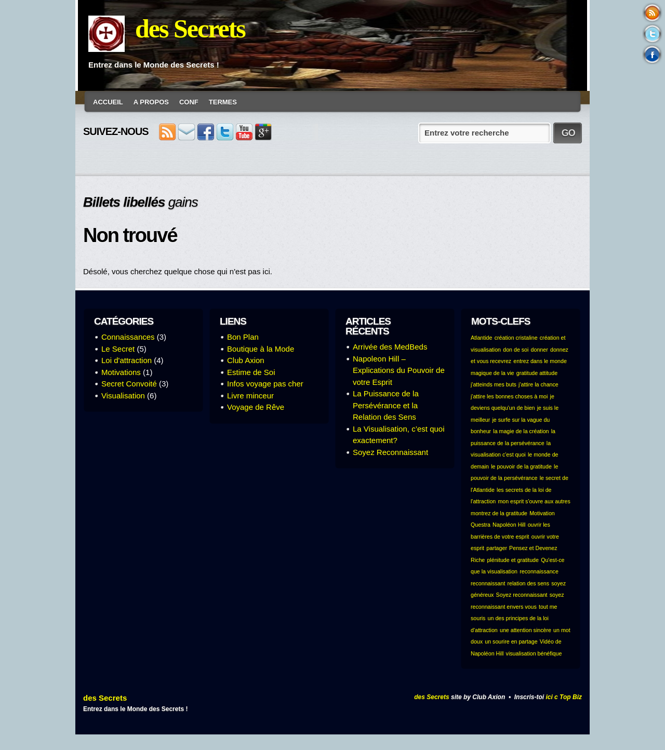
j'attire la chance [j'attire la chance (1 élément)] (538, 384)
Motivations (121, 372)
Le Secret (118, 348)
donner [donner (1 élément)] (539, 349)
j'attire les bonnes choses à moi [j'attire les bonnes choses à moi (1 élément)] (509, 396)
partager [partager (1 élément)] (496, 548)
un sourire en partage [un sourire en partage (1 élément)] (511, 641)
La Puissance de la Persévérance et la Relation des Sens (386, 405)
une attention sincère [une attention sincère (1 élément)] (525, 630)
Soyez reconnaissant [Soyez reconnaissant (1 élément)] (522, 595)
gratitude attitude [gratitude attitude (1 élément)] (536, 373)
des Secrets (190, 29)
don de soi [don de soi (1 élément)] (515, 349)
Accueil (108, 102)
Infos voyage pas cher (265, 383)
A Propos (151, 102)
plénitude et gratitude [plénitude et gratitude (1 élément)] (513, 560)
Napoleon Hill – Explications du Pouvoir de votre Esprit (399, 370)
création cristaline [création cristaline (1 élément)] (516, 337)
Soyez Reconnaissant (390, 452)
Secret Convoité (129, 383)
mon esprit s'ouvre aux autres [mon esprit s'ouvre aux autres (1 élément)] (534, 501)
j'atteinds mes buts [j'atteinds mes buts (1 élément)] (493, 384)
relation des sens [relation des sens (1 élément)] (529, 583)
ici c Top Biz (564, 697)
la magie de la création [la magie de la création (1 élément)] (521, 431)
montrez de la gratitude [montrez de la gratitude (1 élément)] (499, 513)
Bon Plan (243, 336)
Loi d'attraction (126, 360)
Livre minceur (250, 395)
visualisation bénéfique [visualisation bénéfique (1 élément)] (534, 653)
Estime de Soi (251, 372)
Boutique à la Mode (260, 348)
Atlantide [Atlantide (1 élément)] (481, 337)
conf (188, 102)
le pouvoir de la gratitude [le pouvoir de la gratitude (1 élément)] (521, 466)
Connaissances (128, 336)
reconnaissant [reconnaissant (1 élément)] (488, 583)
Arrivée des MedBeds (390, 346)
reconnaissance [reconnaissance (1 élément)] (539, 571)
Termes (223, 102)
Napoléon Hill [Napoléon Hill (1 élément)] (509, 524)
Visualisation (123, 395)
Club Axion (245, 360)
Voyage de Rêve (255, 407)
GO (568, 133)
